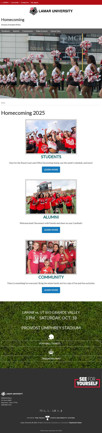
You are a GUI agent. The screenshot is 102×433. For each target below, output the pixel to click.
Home (3, 103)
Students (6, 31)
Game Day (55, 31)
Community (27, 31)
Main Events (42, 31)
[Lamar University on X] (41, 410)
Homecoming (12, 19)
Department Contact (75, 423)
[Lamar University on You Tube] (60, 410)
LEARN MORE (51, 169)
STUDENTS (51, 156)
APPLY (5, 2)
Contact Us (25, 2)
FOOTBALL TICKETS (49, 343)
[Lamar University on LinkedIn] (54, 410)
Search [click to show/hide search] (34, 2)
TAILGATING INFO (51, 358)
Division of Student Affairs (11, 25)
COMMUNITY (51, 277)
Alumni (16, 31)
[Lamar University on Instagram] (49, 410)
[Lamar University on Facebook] (45, 410)
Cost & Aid (14, 2)
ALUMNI (51, 217)
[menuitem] (5, 31)
